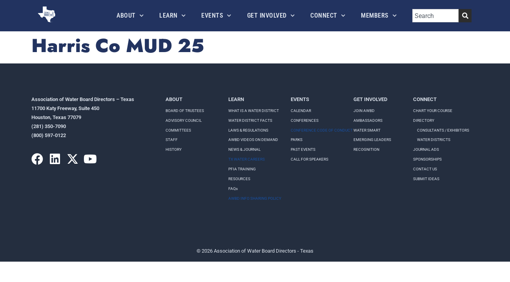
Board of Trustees (185, 110)
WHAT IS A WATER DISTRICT (253, 110)
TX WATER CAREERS (246, 159)
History (174, 149)
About (130, 15)
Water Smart (367, 130)
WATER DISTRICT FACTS (250, 120)
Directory (423, 120)
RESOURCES (239, 178)
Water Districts (433, 139)
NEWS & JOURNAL (244, 149)
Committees (178, 130)
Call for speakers (309, 159)
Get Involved (271, 15)
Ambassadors (367, 120)
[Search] (465, 15)
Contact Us (425, 169)
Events (216, 15)
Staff (172, 139)
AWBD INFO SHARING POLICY (254, 198)
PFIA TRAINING (242, 169)
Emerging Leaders (372, 139)
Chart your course (432, 110)
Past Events (303, 149)
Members (379, 15)
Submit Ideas (426, 178)
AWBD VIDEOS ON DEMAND (253, 139)
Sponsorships (427, 159)
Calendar (301, 110)
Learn (172, 15)
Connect (327, 15)
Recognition (366, 149)
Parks (296, 139)
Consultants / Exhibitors (443, 130)
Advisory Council (184, 120)
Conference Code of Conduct (322, 130)
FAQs (233, 188)
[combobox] (435, 15)
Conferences (305, 120)
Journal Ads (426, 149)
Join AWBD (364, 110)
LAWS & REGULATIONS (248, 130)
